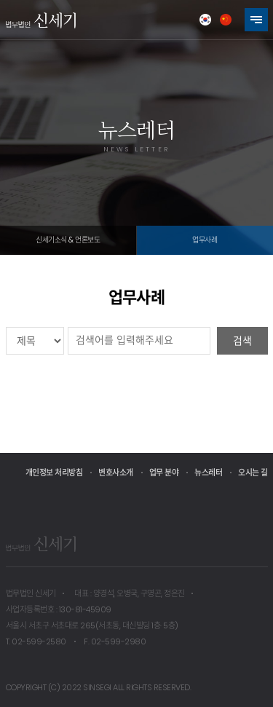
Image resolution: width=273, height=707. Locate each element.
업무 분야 (164, 472)
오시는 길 (253, 472)
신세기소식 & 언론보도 (68, 239)
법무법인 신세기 (41, 20)
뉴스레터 (208, 472)
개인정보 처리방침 (54, 472)
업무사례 (204, 239)
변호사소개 (115, 472)
